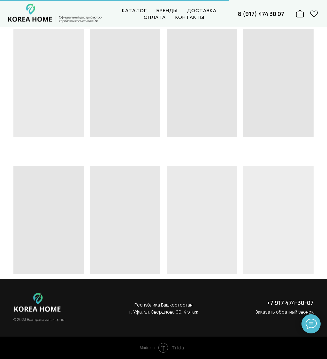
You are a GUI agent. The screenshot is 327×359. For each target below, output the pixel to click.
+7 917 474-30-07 (290, 303)
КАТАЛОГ (134, 10)
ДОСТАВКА (202, 10)
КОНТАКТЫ (189, 17)
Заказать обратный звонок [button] (284, 312)
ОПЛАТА (155, 17)
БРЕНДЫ (167, 10)
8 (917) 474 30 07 (261, 14)
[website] (314, 14)
